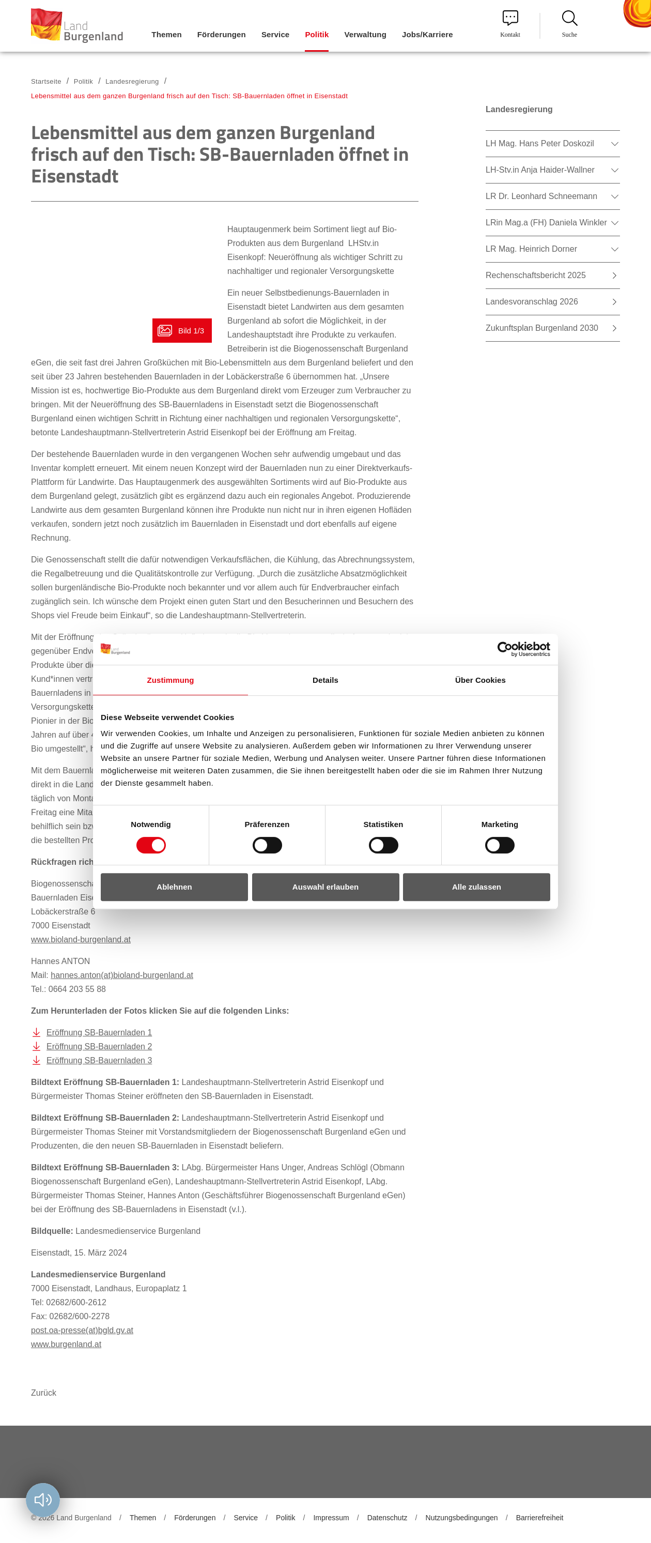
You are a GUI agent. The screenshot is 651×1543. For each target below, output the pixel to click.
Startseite (46, 81)
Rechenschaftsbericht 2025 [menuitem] (536, 275)
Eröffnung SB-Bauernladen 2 (99, 1046)
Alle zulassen (476, 886)
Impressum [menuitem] (331, 1518)
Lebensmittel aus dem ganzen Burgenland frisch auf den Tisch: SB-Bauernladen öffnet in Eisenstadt (189, 96)
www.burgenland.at (66, 1344)
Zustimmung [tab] (170, 680)
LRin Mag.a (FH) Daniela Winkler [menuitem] (546, 222)
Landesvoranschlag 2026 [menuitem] (532, 301)
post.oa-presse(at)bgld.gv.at (82, 1330)
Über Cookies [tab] (480, 680)
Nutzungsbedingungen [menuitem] (462, 1518)
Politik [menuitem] (317, 34)
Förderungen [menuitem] (221, 34)
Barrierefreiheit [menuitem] (540, 1518)
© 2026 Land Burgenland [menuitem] (71, 1518)
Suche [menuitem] (570, 24)
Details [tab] (325, 680)
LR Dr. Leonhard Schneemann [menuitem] (541, 196)
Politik (83, 81)
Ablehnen (174, 886)
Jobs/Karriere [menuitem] (427, 34)
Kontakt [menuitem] (510, 24)
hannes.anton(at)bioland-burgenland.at (122, 975)
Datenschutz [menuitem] (387, 1518)
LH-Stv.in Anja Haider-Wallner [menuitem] (540, 169)
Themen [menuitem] (166, 34)
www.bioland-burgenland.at (81, 939)
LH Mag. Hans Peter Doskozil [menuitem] (540, 143)
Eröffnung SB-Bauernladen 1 (99, 1032)
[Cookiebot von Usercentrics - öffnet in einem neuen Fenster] (505, 649)
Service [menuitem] (275, 34)
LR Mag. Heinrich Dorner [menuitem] (531, 249)
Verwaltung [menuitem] (365, 34)
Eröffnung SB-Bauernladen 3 (99, 1060)
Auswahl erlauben (325, 886)
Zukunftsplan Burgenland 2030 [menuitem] (542, 328)
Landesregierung (132, 81)
